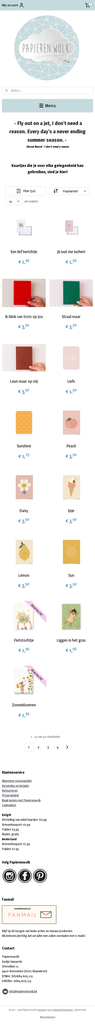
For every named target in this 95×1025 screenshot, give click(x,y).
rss (48, 1009)
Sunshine (24, 446)
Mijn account (13, 5)
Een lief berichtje (23, 251)
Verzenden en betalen (15, 786)
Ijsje (71, 510)
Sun (71, 575)
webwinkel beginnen (62, 1009)
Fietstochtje (24, 640)
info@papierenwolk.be (23, 991)
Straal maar (71, 316)
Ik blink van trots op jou (24, 316)
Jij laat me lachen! (71, 251)
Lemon (23, 575)
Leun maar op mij (24, 381)
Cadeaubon (9, 805)
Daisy (23, 510)
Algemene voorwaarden (17, 781)
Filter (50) (25, 190)
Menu (47, 105)
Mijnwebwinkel (47, 1016)
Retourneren (10, 790)
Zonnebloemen (24, 705)
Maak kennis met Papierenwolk (21, 800)
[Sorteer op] (69, 190)
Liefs (71, 381)
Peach (71, 446)
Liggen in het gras (71, 640)
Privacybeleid (10, 795)
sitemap (42, 1009)
